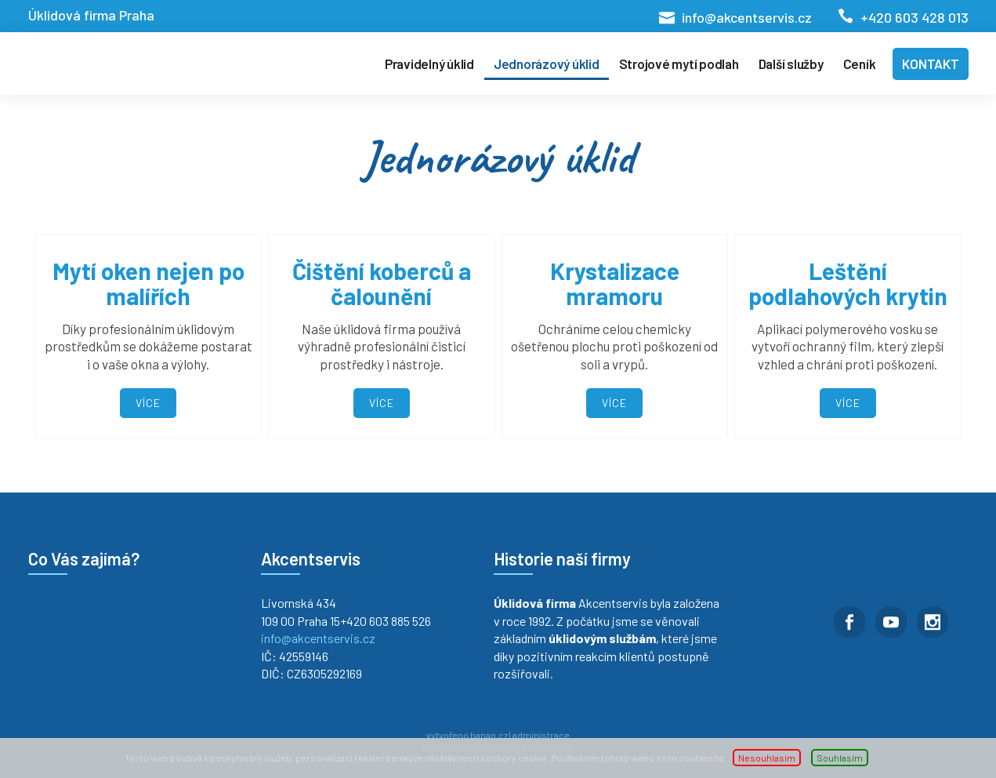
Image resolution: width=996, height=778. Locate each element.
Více (148, 402)
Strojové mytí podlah (679, 63)
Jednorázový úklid (546, 63)
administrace (541, 734)
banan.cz (489, 734)
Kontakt (930, 63)
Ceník (859, 63)
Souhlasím (840, 757)
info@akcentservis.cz (747, 17)
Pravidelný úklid (429, 63)
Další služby (791, 63)
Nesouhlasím (766, 757)
